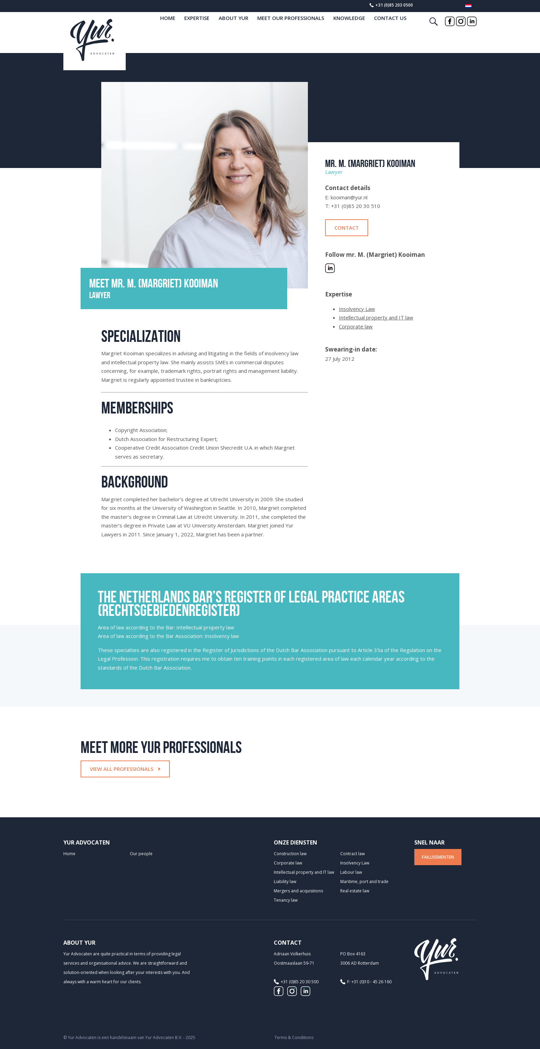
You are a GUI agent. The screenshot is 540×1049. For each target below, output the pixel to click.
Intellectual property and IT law (376, 317)
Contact (346, 227)
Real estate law (354, 891)
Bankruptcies (439, 6)
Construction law (290, 854)
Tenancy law (286, 900)
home (167, 29)
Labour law (351, 872)
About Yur (233, 29)
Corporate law (356, 326)
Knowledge (349, 29)
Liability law (285, 881)
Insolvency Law (357, 308)
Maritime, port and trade (364, 881)
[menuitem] (468, 7)
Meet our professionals (290, 29)
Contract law (352, 854)
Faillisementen (438, 857)
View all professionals (125, 768)
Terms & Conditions (293, 1037)
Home (69, 854)
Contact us (390, 29)
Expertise (196, 29)
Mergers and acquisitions (298, 891)
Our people (141, 854)
